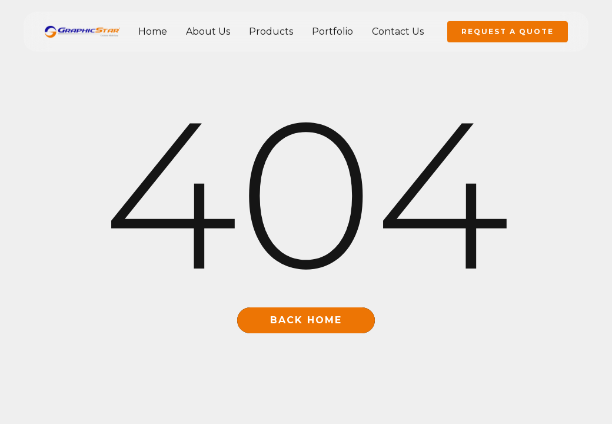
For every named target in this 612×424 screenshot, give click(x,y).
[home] (82, 31)
